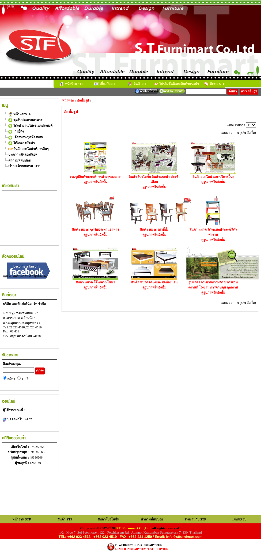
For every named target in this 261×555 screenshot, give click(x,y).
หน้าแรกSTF (19, 114)
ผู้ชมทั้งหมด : (20, 457)
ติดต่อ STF (214, 84)
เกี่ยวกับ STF (105, 84)
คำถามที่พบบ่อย (19, 160)
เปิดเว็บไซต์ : (20, 447)
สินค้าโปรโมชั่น (108, 519)
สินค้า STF (138, 84)
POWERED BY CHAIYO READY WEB (138, 544)
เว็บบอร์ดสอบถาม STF (24, 166)
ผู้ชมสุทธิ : (22, 463)
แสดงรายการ (236, 125)
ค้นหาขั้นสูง (249, 91)
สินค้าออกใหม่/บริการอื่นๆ (28, 149)
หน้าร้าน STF (71, 84)
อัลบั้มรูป (83, 100)
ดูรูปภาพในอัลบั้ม (95, 182)
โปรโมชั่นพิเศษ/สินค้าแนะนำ (176, 84)
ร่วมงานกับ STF (195, 519)
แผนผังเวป (239, 519)
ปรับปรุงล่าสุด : (19, 452)
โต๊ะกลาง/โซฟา (21, 143)
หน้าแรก (68, 100)
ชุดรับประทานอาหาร (25, 120)
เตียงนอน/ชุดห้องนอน (25, 137)
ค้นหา (233, 91)
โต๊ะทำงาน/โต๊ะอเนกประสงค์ (30, 126)
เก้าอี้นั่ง (16, 131)
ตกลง (40, 370)
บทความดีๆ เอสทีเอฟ (22, 154)
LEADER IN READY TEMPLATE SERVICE (141, 549)
